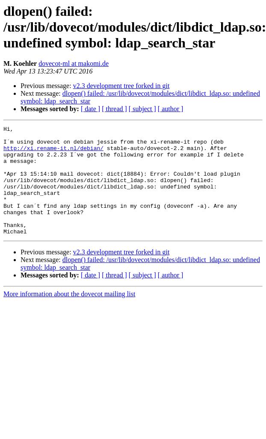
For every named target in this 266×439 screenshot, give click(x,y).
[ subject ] (142, 108)
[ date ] (90, 108)
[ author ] (170, 108)
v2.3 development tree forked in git (121, 85)
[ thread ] (114, 108)
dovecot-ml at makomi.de (73, 63)
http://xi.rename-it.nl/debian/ (53, 153)
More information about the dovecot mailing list (69, 315)
